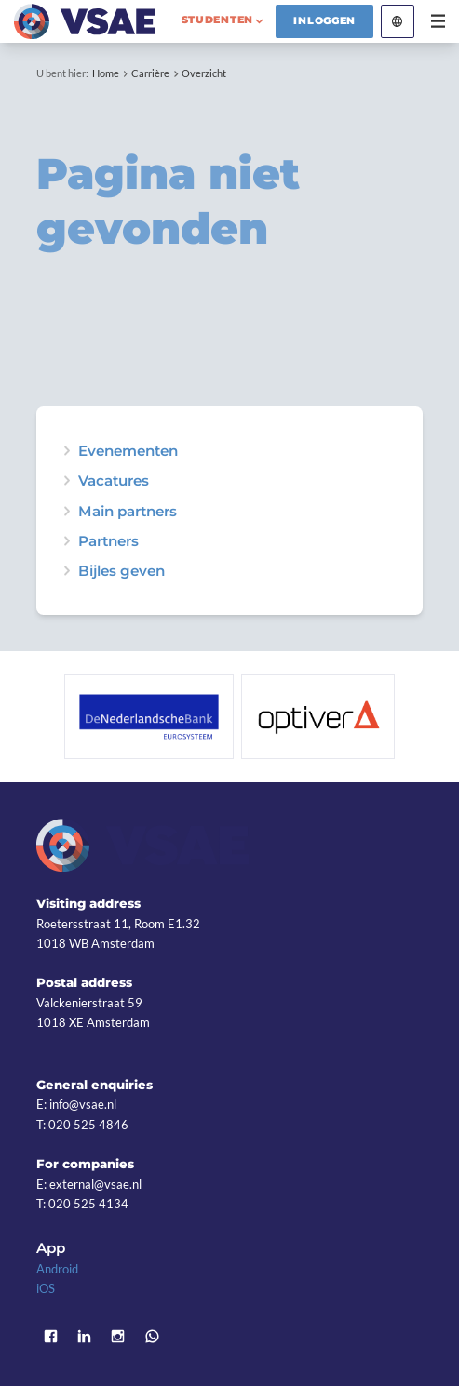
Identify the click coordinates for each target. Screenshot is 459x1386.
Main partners (127, 511)
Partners (108, 541)
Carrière (150, 73)
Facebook (50, 1336)
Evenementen (128, 451)
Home (105, 73)
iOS (45, 1288)
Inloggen (324, 20)
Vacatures (113, 480)
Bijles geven (121, 571)
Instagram (118, 1336)
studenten (217, 19)
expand (66, 451)
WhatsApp (152, 1336)
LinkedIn (84, 1336)
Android (57, 1268)
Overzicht (204, 73)
